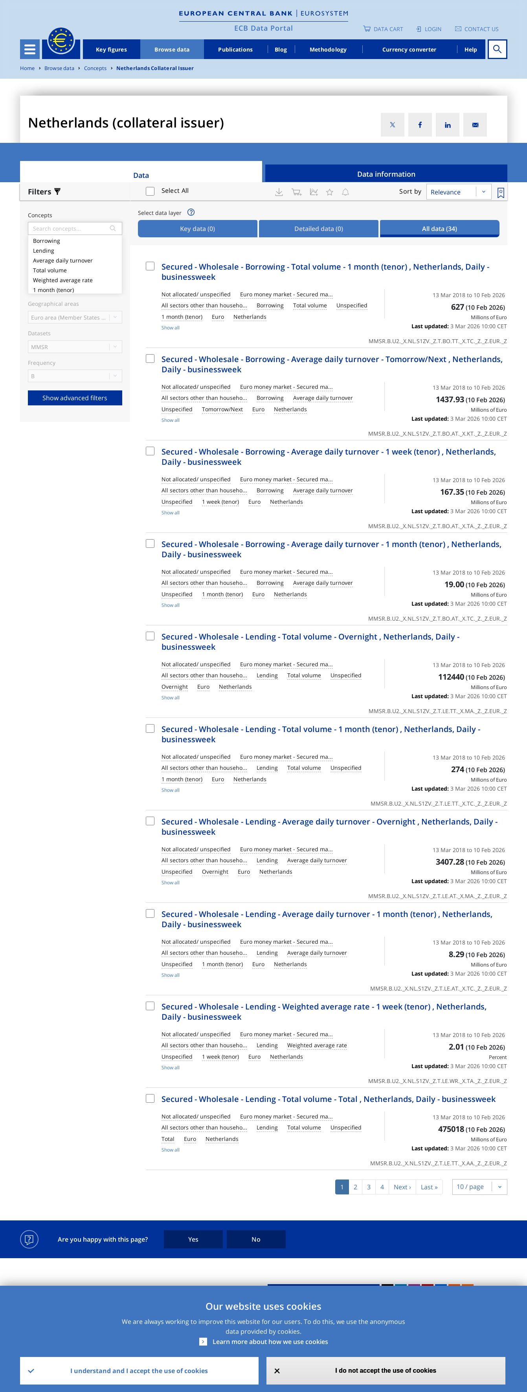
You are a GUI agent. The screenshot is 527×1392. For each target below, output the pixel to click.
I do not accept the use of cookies (385, 1370)
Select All (175, 190)
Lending (75, 250)
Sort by (410, 191)
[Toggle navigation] (30, 49)
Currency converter (409, 49)
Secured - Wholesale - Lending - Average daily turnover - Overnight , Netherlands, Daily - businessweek (330, 826)
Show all (171, 327)
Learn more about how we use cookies (270, 1341)
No (256, 1239)
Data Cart (388, 29)
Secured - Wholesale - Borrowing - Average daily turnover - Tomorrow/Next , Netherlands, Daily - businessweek (332, 364)
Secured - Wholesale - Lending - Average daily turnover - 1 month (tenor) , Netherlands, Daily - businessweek (327, 919)
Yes (193, 1239)
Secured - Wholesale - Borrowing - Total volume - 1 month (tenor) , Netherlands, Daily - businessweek (325, 271)
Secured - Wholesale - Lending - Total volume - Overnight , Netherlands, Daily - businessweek (310, 641)
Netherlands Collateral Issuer (155, 68)
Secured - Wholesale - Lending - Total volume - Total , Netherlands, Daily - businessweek (329, 1099)
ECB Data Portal (263, 28)
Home (27, 68)
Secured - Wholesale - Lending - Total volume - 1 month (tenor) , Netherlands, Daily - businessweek (321, 734)
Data (141, 175)
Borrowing (75, 240)
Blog (281, 49)
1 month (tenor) (75, 289)
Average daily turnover (75, 259)
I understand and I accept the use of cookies (139, 1370)
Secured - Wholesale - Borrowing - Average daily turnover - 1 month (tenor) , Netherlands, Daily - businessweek (331, 549)
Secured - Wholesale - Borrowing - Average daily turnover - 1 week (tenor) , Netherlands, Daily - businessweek (329, 456)
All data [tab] (439, 228)
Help (471, 49)
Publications (235, 49)
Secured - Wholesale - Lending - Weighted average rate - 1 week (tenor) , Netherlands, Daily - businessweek (324, 1011)
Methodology (328, 49)
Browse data (171, 49)
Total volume (75, 269)
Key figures (111, 49)
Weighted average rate (75, 279)
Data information (386, 174)
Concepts (95, 68)
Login (433, 29)
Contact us (482, 29)
